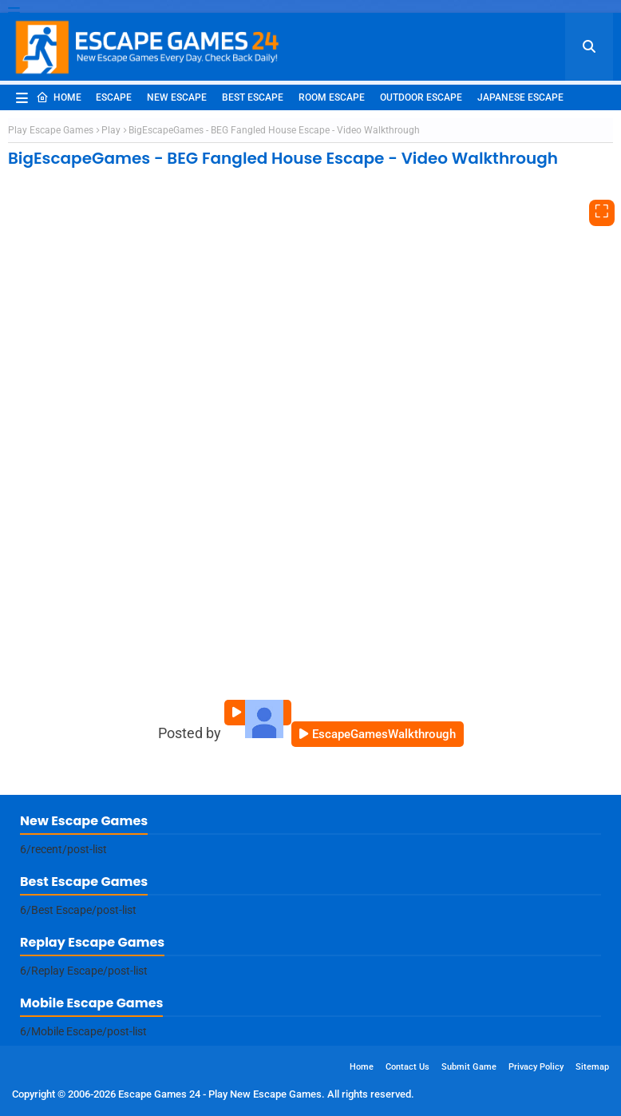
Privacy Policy (536, 1067)
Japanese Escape (520, 97)
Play (111, 130)
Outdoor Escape (421, 97)
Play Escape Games (50, 130)
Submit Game (468, 1067)
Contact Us (407, 1067)
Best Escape (252, 97)
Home (58, 97)
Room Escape (332, 97)
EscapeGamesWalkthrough (384, 734)
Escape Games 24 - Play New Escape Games (220, 1094)
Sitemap (592, 1067)
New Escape (177, 97)
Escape (114, 97)
